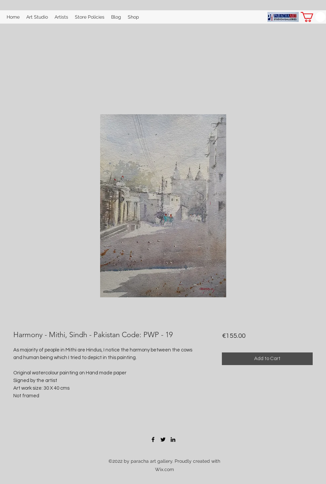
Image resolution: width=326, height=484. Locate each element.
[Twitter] (163, 439)
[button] (313, 17)
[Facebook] (153, 439)
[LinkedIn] (173, 439)
